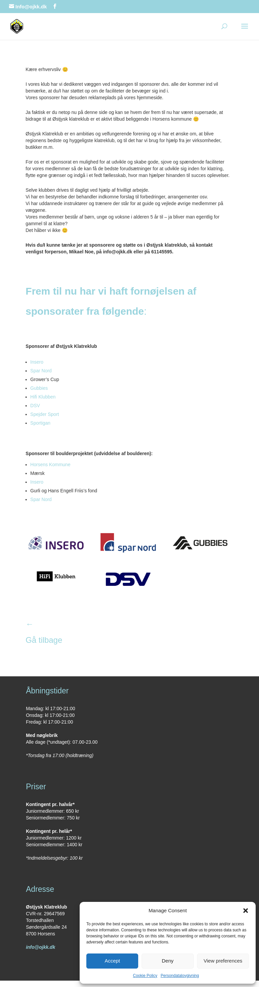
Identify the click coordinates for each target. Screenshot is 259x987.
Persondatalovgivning (180, 975)
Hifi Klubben (43, 396)
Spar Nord (41, 370)
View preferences (223, 961)
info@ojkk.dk (40, 947)
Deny (167, 961)
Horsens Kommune (50, 464)
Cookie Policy (145, 975)
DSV (35, 405)
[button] (245, 910)
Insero (37, 362)
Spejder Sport (44, 414)
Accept (112, 961)
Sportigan (40, 423)
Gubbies (39, 388)
